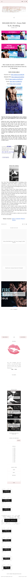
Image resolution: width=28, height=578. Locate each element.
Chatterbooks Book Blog (8, 576)
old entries (23, 337)
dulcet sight (24, 576)
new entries (5, 337)
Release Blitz (4, 224)
